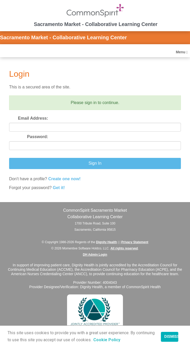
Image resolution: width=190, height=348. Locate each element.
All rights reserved (124, 248)
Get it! (59, 187)
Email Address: (33, 118)
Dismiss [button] (171, 336)
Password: (37, 136)
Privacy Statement (134, 242)
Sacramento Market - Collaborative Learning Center (63, 37)
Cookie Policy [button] (106, 339)
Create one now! (64, 179)
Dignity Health (106, 242)
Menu (182, 52)
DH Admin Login (95, 254)
